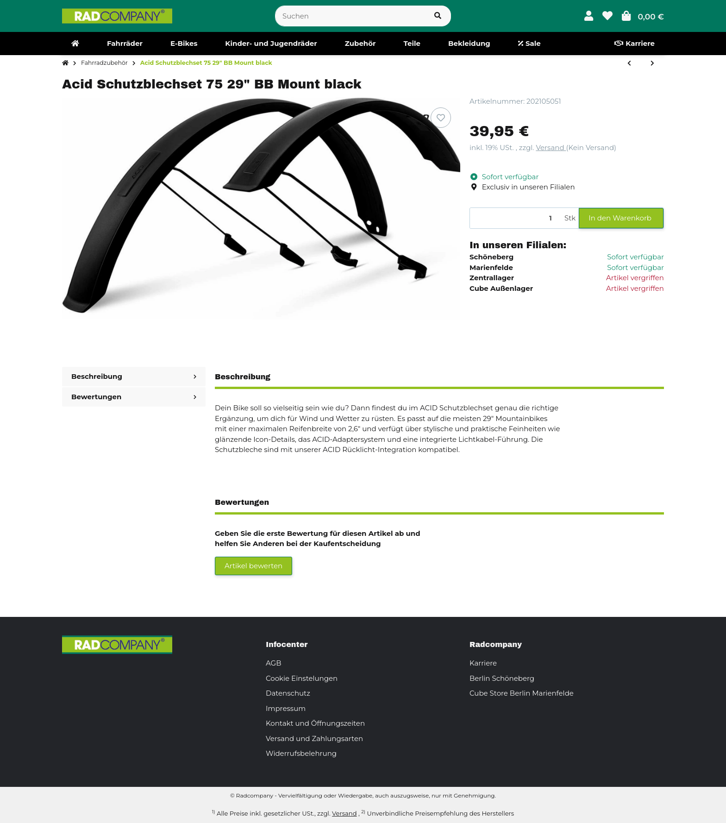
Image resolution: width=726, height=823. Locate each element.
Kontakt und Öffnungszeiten (315, 723)
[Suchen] (350, 16)
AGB (274, 663)
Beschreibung (133, 376)
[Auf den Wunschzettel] (441, 117)
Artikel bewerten (253, 565)
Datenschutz (288, 693)
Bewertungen (133, 396)
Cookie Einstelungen (302, 678)
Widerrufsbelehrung (301, 753)
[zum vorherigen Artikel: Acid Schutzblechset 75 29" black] (629, 63)
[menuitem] (75, 43)
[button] (588, 16)
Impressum (286, 708)
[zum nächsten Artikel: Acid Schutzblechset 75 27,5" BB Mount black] (652, 63)
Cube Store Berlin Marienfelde (521, 693)
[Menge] (515, 218)
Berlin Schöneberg (501, 678)
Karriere (483, 663)
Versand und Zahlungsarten (314, 738)
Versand (551, 147)
